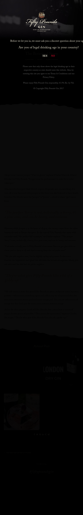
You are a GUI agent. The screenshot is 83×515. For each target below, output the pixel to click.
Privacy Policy (48, 77)
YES (44, 55)
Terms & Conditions (59, 74)
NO (53, 55)
